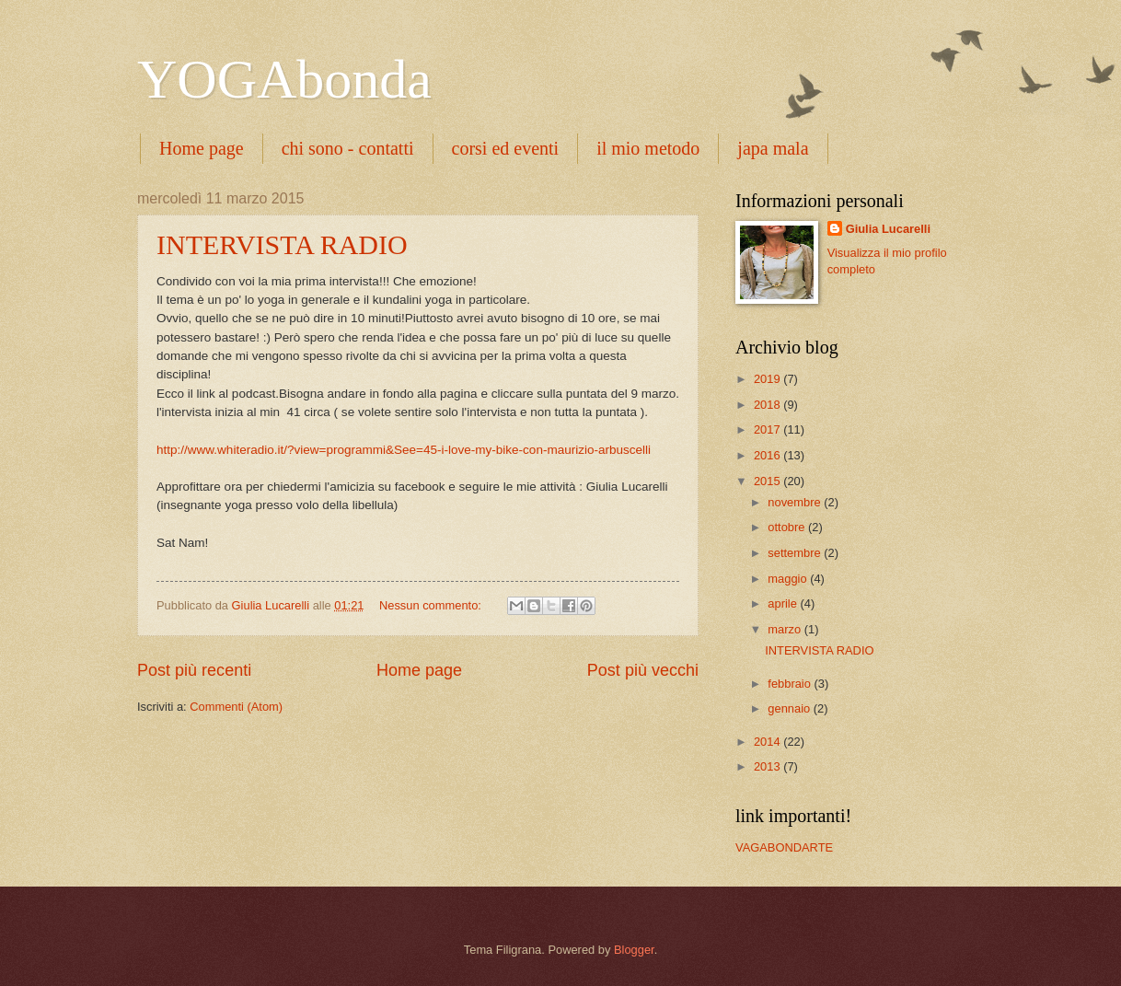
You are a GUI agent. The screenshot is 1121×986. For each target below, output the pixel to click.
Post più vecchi (643, 670)
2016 (768, 455)
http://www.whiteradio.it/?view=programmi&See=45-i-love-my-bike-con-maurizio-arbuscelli (403, 450)
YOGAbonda (284, 79)
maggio (789, 579)
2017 (768, 429)
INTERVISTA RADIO (282, 244)
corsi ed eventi (506, 148)
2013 (768, 766)
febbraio (791, 683)
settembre (796, 553)
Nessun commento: (432, 605)
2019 (768, 379)
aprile (784, 603)
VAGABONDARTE (784, 847)
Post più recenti (194, 670)
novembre (796, 502)
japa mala (772, 148)
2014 (768, 741)
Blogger (634, 950)
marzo (785, 629)
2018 (768, 405)
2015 (768, 481)
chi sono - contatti (348, 148)
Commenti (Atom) (236, 706)
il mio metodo (647, 148)
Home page (201, 148)
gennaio (790, 708)
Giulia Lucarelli (888, 229)
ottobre (788, 527)
